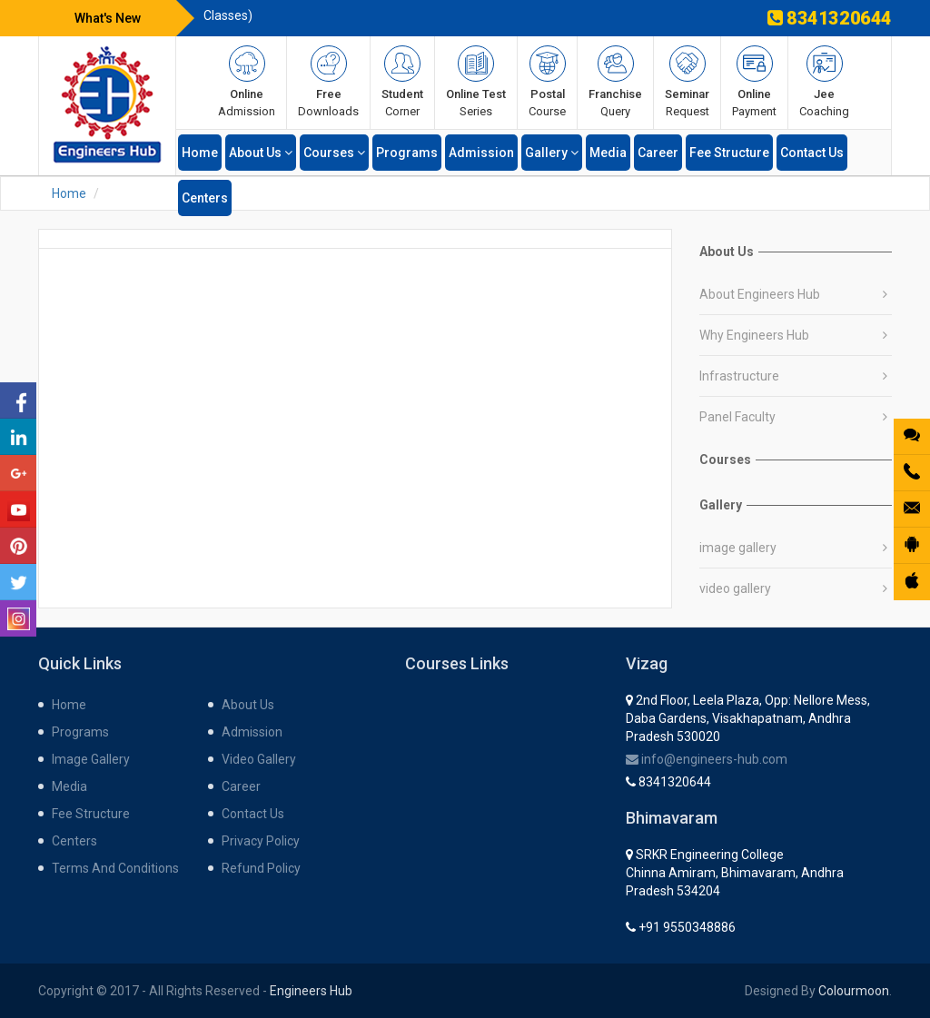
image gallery (738, 547)
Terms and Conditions (115, 868)
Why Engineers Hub (754, 335)
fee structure (729, 152)
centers (205, 198)
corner (402, 81)
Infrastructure (739, 376)
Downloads (328, 81)
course (547, 81)
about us (260, 152)
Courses (334, 152)
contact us (812, 152)
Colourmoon (853, 990)
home (200, 152)
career (658, 152)
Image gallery (91, 759)
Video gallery (259, 759)
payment (754, 81)
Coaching (824, 81)
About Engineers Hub (759, 294)
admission (246, 81)
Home (69, 193)
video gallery (735, 588)
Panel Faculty (737, 417)
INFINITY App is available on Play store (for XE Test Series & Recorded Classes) (447, 25)
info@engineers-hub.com (706, 759)
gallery (552, 152)
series (476, 81)
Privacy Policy (261, 841)
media (608, 152)
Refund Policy (261, 868)
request (687, 81)
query (615, 81)
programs (407, 152)
